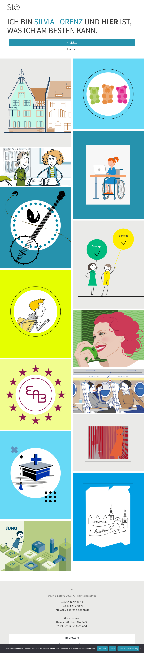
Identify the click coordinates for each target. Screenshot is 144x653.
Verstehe (102, 648)
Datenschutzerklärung (128, 648)
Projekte (72, 42)
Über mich (72, 49)
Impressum (72, 637)
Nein (113, 648)
